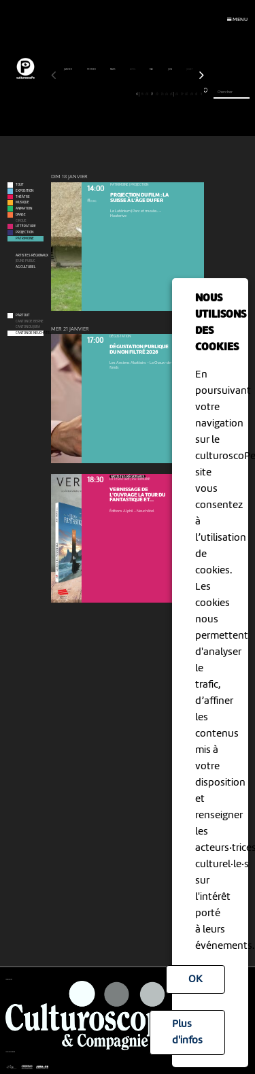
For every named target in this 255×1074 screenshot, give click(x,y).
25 (171, 94)
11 (103, 94)
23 (162, 94)
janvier (68, 69)
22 (157, 94)
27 (182, 94)
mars (113, 69)
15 (122, 94)
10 (98, 94)
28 (186, 94)
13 (112, 94)
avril (133, 69)
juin (170, 69)
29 (191, 94)
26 (177, 94)
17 (132, 94)
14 (118, 94)
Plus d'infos (187, 1032)
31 (201, 94)
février (92, 69)
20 (147, 94)
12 (107, 94)
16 (127, 94)
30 (196, 94)
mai (152, 69)
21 (152, 94)
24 (167, 94)
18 (137, 94)
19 (142, 94)
